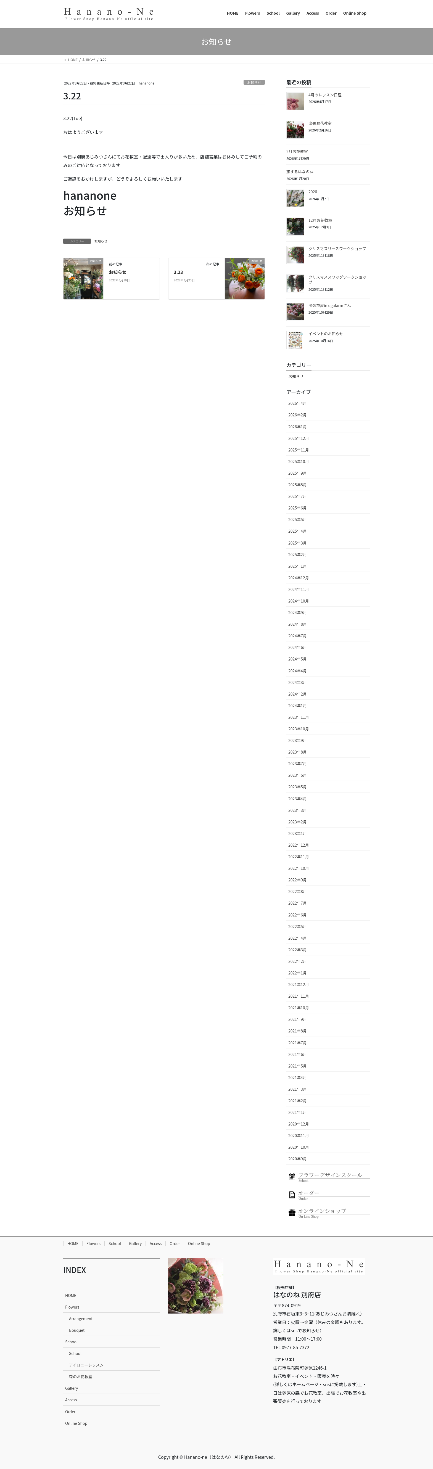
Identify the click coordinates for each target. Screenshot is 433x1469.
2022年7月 (297, 903)
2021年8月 (297, 1031)
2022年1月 (297, 973)
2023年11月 (298, 717)
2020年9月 (297, 1158)
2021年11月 (298, 996)
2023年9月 (297, 740)
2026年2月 (297, 415)
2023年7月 (297, 763)
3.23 (178, 272)
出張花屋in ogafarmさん (329, 305)
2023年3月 (297, 810)
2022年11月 (298, 856)
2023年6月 (297, 775)
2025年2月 (297, 554)
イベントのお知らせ (325, 333)
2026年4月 (297, 403)
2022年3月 (297, 949)
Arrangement (81, 1318)
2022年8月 (297, 891)
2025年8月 (297, 484)
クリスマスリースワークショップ (337, 248)
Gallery (135, 1243)
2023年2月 (297, 822)
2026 (312, 191)
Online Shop (199, 1243)
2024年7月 (297, 635)
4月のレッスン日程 (325, 94)
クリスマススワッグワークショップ (337, 279)
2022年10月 (298, 868)
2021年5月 (297, 1066)
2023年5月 (297, 786)
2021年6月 (297, 1054)
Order (175, 1243)
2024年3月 (297, 682)
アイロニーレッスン (86, 1365)
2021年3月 (297, 1089)
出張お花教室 (320, 123)
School (115, 1243)
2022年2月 (297, 961)
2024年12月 (298, 577)
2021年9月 (297, 1019)
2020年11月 (298, 1135)
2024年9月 (297, 612)
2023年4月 (297, 798)
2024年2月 (297, 694)
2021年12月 (298, 984)
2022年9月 (297, 880)
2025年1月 (297, 566)
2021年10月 (298, 1007)
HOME (72, 1243)
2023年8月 (297, 752)
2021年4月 (297, 1077)
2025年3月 (297, 543)
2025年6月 (297, 508)
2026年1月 (297, 426)
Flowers (93, 1243)
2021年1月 (297, 1112)
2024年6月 (297, 647)
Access (156, 1243)
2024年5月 (297, 659)
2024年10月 (298, 601)
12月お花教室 (320, 220)
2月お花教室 (297, 151)
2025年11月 (298, 450)
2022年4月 (297, 938)
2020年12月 (298, 1124)
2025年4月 (297, 531)
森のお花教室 (80, 1376)
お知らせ (254, 82)
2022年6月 (297, 915)
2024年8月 (297, 624)
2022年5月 (297, 926)
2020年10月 (298, 1147)
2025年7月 (297, 496)
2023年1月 (297, 833)
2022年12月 (298, 845)
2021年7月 (297, 1042)
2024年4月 (297, 670)
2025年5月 (297, 519)
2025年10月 (298, 461)
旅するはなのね (299, 171)
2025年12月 (298, 438)
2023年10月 (298, 728)
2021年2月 (297, 1100)
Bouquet (77, 1330)
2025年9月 (297, 473)
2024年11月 (298, 589)
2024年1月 (297, 705)
